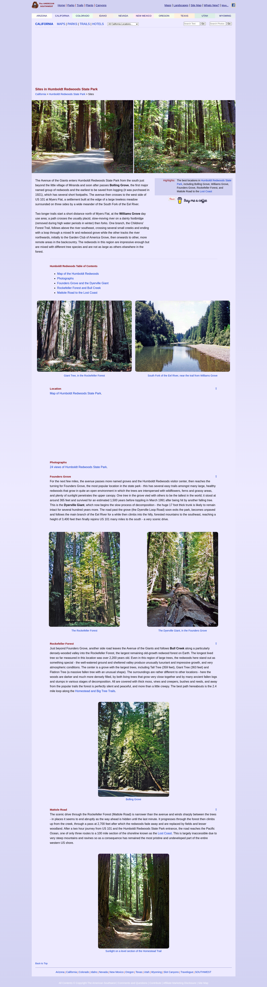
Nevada (103, 972)
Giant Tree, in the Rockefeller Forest (84, 375)
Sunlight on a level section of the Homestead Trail (133, 951)
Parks (70, 5)
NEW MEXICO (143, 15)
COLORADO (82, 15)
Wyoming (156, 972)
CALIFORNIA (62, 15)
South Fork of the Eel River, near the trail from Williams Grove (183, 375)
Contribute (155, 983)
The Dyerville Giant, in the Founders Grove (182, 630)
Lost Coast (206, 191)
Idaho (94, 972)
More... (225, 5)
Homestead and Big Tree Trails (95, 691)
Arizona (60, 972)
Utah (146, 972)
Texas (139, 972)
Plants (89, 5)
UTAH (205, 15)
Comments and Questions (132, 983)
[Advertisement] (133, 57)
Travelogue (187, 972)
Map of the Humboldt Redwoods (78, 273)
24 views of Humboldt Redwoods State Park (78, 467)
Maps (168, 5)
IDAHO (103, 15)
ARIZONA (42, 15)
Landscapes (181, 5)
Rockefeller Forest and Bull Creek (79, 287)
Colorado (84, 972)
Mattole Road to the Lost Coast (77, 292)
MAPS (61, 24)
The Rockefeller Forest (84, 630)
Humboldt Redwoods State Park (67, 94)
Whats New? (211, 5)
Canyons (101, 5)
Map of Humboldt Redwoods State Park (75, 393)
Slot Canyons (171, 972)
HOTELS (98, 24)
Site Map (196, 5)
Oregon (129, 972)
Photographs (65, 278)
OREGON (164, 15)
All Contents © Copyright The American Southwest (87, 983)
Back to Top (41, 963)
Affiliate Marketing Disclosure (179, 983)
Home (61, 5)
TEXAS (184, 15)
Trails (80, 5)
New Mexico (116, 972)
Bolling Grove (133, 799)
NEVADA (123, 15)
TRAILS (85, 24)
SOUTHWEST (203, 972)
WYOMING (225, 15)
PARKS (72, 24)
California (40, 94)
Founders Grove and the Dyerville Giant (83, 283)
